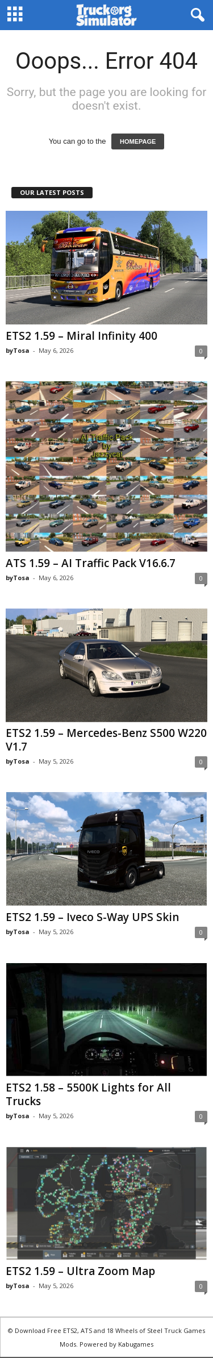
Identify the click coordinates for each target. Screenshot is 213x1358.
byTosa (18, 350)
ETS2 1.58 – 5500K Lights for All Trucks (88, 1094)
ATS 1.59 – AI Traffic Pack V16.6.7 (91, 563)
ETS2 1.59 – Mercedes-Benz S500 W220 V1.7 (106, 740)
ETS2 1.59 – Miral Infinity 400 (81, 335)
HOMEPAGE (138, 141)
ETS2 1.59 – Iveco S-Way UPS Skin (92, 917)
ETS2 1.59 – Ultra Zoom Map (80, 1271)
